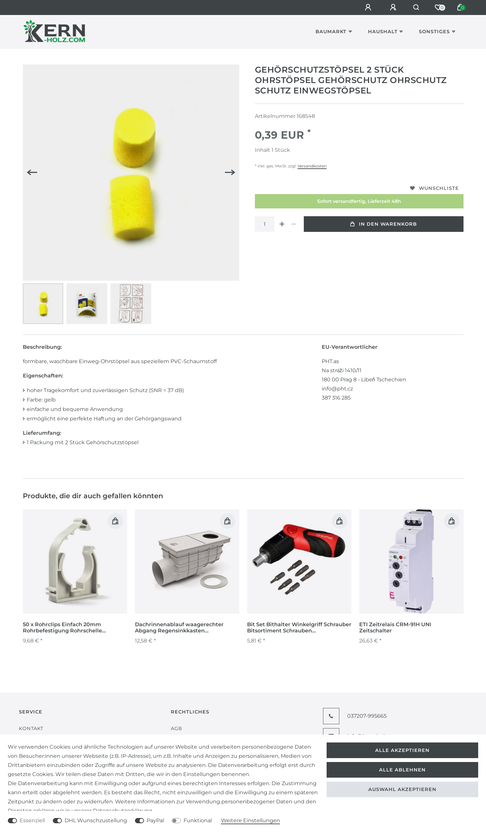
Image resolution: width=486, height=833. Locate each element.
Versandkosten (312, 165)
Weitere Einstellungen (250, 820)
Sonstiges (434, 32)
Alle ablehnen (402, 770)
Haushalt (383, 32)
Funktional (198, 820)
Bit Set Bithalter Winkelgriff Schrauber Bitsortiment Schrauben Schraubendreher (299, 627)
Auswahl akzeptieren (402, 789)
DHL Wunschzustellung (96, 820)
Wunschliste (434, 188)
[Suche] (416, 7)
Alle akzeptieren (402, 750)
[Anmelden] (367, 7)
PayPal (155, 820)
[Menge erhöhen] (282, 224)
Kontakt (31, 728)
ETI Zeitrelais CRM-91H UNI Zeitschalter (395, 627)
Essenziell (32, 820)
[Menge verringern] (294, 224)
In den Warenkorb (383, 224)
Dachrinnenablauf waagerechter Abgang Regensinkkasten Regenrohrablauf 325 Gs (179, 627)
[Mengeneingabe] (264, 224)
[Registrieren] (392, 7)
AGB (176, 728)
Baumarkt (331, 32)
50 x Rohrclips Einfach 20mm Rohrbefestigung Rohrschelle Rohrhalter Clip (62, 627)
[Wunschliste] (438, 7)
